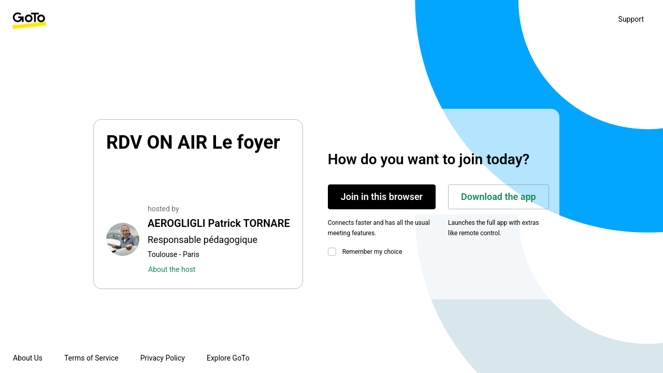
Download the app (498, 196)
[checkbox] (334, 252)
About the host (171, 269)
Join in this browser (382, 196)
